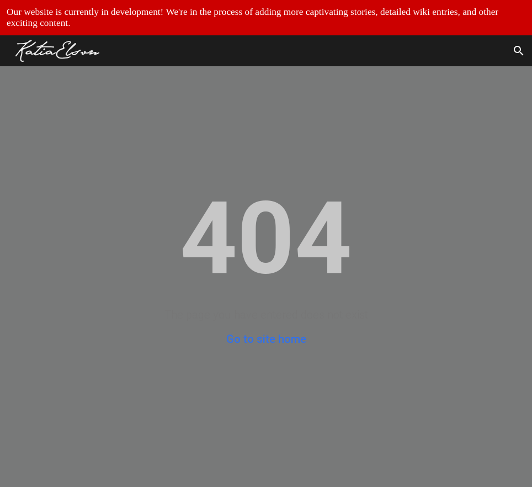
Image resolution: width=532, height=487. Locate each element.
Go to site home (266, 339)
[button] (519, 51)
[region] (266, 17)
